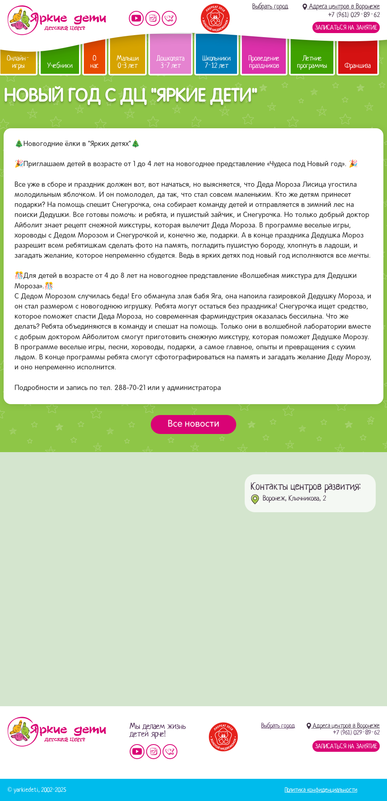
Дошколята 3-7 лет (170, 62)
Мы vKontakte (169, 18)
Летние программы (312, 62)
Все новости (193, 424)
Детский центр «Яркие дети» (56, 732)
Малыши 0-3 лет (128, 62)
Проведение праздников (263, 62)
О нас (94, 62)
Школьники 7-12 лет (216, 62)
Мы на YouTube (136, 18)
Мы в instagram (152, 18)
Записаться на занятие (346, 27)
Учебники (60, 65)
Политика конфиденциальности (321, 790)
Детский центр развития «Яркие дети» (56, 20)
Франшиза (358, 65)
